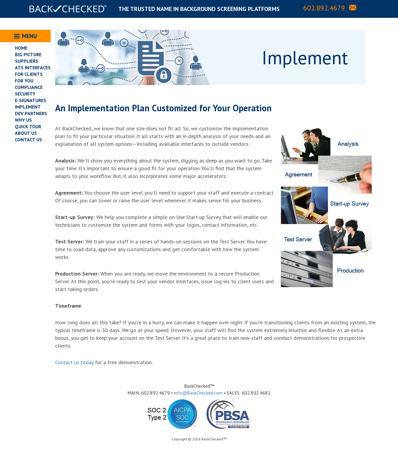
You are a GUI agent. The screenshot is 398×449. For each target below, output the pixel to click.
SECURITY (25, 94)
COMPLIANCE (29, 87)
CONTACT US (28, 140)
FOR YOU (24, 81)
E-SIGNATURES (30, 100)
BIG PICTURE (28, 54)
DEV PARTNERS (31, 113)
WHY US (23, 120)
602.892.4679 (324, 7)
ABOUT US (26, 133)
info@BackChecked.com (198, 393)
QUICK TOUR (28, 126)
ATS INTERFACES (33, 68)
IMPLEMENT (28, 107)
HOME (21, 48)
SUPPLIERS (26, 61)
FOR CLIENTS (29, 74)
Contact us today (74, 362)
